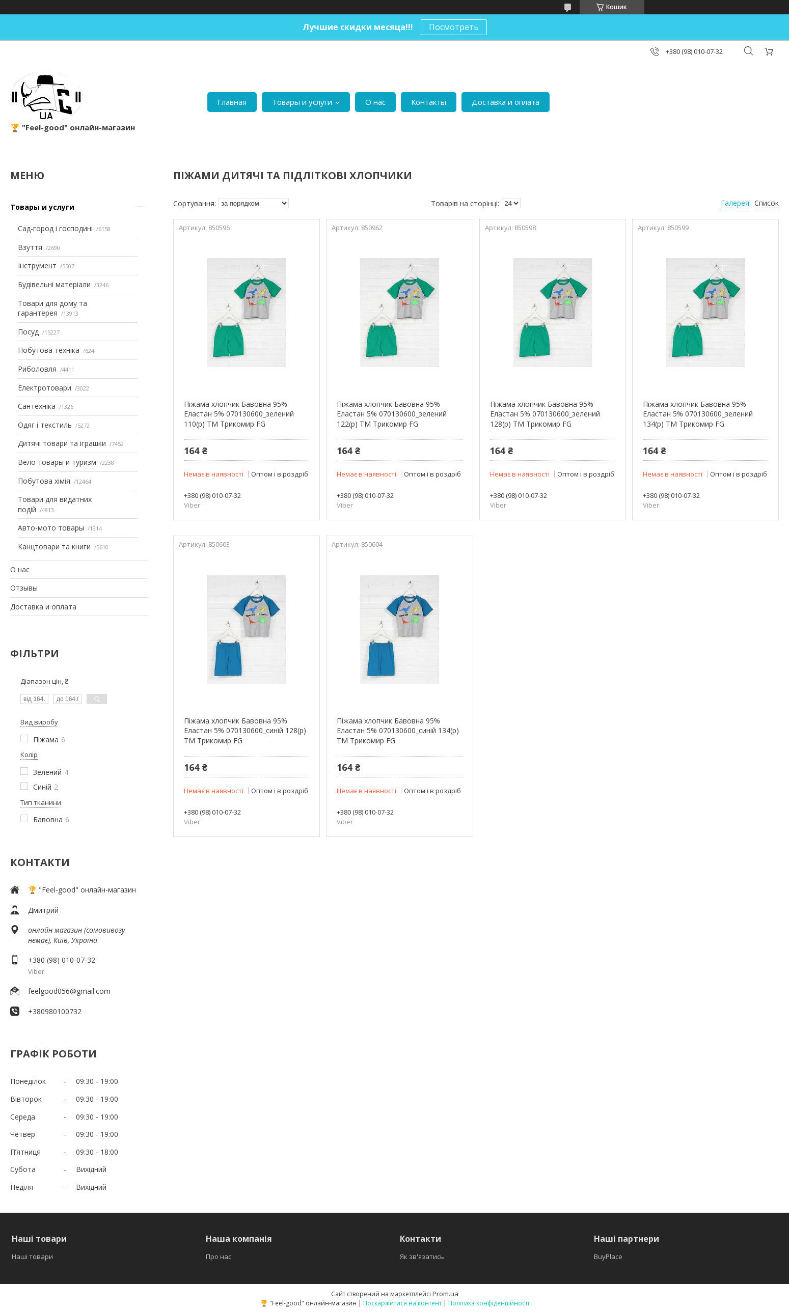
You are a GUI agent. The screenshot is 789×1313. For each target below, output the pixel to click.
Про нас (218, 1256)
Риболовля (37, 369)
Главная (232, 102)
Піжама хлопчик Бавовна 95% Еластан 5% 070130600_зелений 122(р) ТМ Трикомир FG (392, 414)
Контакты (428, 102)
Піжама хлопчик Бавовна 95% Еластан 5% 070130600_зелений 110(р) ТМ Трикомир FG (239, 414)
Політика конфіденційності (488, 1303)
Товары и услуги (302, 102)
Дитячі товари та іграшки (62, 443)
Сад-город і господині (55, 228)
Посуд (28, 332)
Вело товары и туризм (57, 462)
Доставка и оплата (505, 102)
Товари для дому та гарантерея (52, 308)
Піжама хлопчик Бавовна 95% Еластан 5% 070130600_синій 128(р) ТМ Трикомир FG (245, 730)
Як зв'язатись (422, 1256)
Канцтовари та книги (54, 546)
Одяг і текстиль (45, 425)
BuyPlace (608, 1256)
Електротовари (44, 388)
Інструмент (37, 265)
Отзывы (24, 588)
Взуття (30, 247)
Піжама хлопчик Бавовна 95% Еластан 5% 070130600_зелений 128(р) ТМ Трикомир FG (545, 414)
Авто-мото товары (51, 528)
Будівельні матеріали (54, 284)
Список (766, 203)
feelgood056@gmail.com (69, 991)
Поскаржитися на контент (402, 1303)
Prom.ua (445, 1293)
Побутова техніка (48, 350)
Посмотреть (454, 27)
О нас (375, 102)
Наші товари (32, 1256)
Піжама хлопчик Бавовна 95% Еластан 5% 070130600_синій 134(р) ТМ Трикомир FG (398, 730)
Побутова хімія (44, 481)
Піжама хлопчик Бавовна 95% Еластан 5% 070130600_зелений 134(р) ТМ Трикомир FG (698, 414)
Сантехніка (37, 406)
